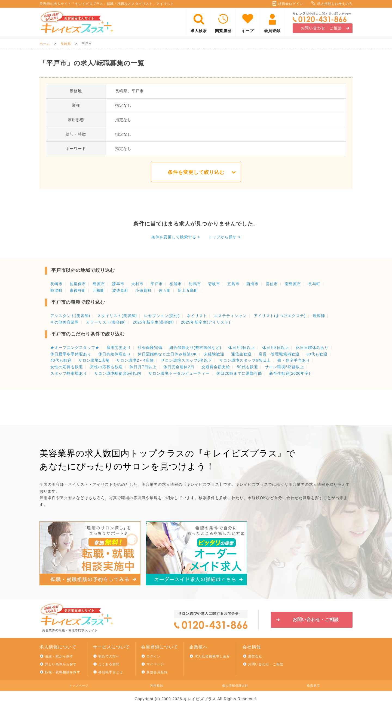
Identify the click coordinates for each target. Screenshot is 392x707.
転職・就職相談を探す (62, 672)
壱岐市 (214, 284)
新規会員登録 (157, 672)
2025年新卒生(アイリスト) (205, 322)
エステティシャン (230, 315)
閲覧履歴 (223, 31)
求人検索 (199, 31)
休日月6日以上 (241, 347)
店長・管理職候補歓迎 (279, 354)
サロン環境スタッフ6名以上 (245, 360)
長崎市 (56, 284)
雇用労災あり (118, 347)
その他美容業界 (64, 322)
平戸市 (157, 284)
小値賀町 (143, 290)
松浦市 (176, 284)
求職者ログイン (290, 4)
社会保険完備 (150, 347)
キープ (247, 31)
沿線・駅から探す (59, 656)
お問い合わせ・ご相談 (321, 28)
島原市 (99, 284)
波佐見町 (120, 290)
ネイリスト (197, 315)
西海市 (252, 284)
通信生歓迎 (241, 354)
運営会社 (255, 656)
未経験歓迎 (214, 354)
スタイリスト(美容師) (117, 315)
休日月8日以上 (275, 347)
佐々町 (165, 290)
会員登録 (272, 31)
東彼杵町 (78, 290)
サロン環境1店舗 (93, 360)
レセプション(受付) (162, 315)
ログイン (153, 656)
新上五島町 (188, 290)
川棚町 (99, 290)
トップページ (78, 685)
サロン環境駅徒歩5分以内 (118, 373)
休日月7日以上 (143, 367)
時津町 (56, 290)
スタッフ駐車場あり (68, 373)
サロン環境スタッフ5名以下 (186, 360)
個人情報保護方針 (235, 685)
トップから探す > (224, 237)
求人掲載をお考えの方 (335, 4)
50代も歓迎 (247, 367)
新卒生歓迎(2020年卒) (289, 373)
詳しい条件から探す (61, 664)
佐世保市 (78, 284)
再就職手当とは (110, 672)
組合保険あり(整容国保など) (195, 347)
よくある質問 (109, 664)
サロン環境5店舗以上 (284, 367)
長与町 (314, 284)
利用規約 (156, 685)
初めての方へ (109, 656)
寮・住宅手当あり (293, 360)
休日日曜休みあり (312, 347)
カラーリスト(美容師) (106, 322)
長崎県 (65, 44)
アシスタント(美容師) (70, 315)
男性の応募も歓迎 (106, 367)
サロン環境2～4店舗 (135, 360)
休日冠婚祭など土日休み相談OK (167, 354)
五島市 (233, 284)
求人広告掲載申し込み (212, 656)
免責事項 (313, 685)
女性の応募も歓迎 (66, 367)
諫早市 (118, 284)
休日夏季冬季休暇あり (70, 354)
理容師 (319, 315)
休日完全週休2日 (178, 367)
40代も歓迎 (61, 360)
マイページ (155, 664)
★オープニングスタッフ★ (74, 347)
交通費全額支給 (215, 367)
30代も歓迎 (316, 354)
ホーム (44, 44)
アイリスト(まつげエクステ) (280, 315)
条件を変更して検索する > (175, 237)
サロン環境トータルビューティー (179, 373)
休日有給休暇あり (114, 354)
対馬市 (195, 284)
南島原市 (293, 284)
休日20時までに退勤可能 (239, 373)
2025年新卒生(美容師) (153, 322)
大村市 (137, 284)
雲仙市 (272, 284)
